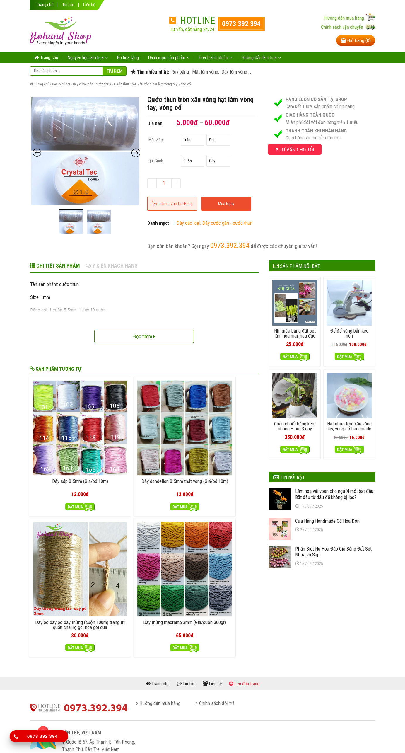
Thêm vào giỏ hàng (176, 203)
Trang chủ (45, 5)
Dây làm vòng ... (236, 72)
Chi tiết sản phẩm (55, 266)
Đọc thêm (144, 336)
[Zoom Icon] (85, 151)
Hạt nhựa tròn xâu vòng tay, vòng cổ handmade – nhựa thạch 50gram (349, 429)
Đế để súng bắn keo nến (349, 332)
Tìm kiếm (114, 71)
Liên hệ (89, 5)
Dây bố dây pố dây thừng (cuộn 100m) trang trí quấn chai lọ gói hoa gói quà (173, 441)
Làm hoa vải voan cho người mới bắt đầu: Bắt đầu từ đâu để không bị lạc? (334, 492)
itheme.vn (260, 741)
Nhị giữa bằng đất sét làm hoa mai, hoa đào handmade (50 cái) (295, 334)
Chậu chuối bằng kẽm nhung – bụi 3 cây (294, 424)
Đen (212, 139)
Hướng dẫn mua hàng (159, 627)
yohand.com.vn (206, 741)
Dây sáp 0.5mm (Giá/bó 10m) (56, 436)
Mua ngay (226, 203)
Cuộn (187, 161)
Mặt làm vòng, (205, 72)
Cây (212, 161)
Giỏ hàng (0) (356, 40)
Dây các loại (61, 84)
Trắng (187, 139)
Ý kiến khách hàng (112, 266)
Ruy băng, (180, 72)
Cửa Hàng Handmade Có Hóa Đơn (327, 519)
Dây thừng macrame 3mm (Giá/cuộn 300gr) (231, 436)
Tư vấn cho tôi (294, 149)
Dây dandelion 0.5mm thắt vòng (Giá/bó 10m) (115, 436)
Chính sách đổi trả (217, 627)
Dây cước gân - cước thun (92, 84)
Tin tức (68, 5)
